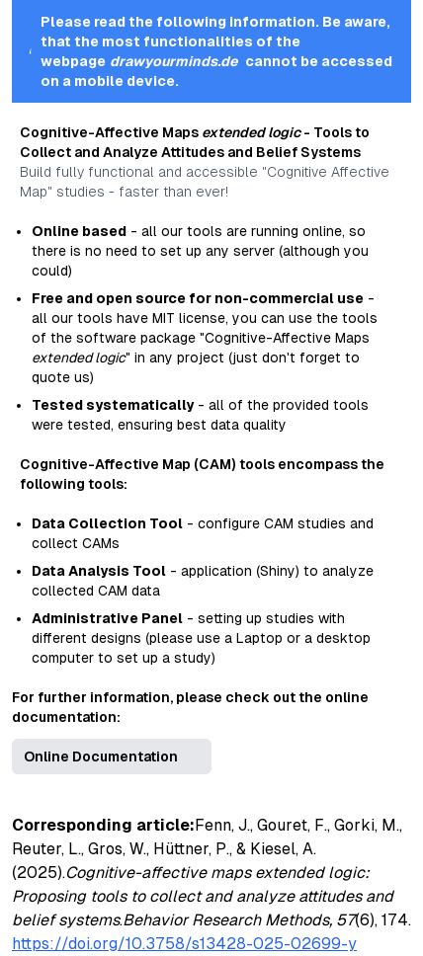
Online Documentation (101, 756)
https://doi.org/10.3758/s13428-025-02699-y (184, 943)
